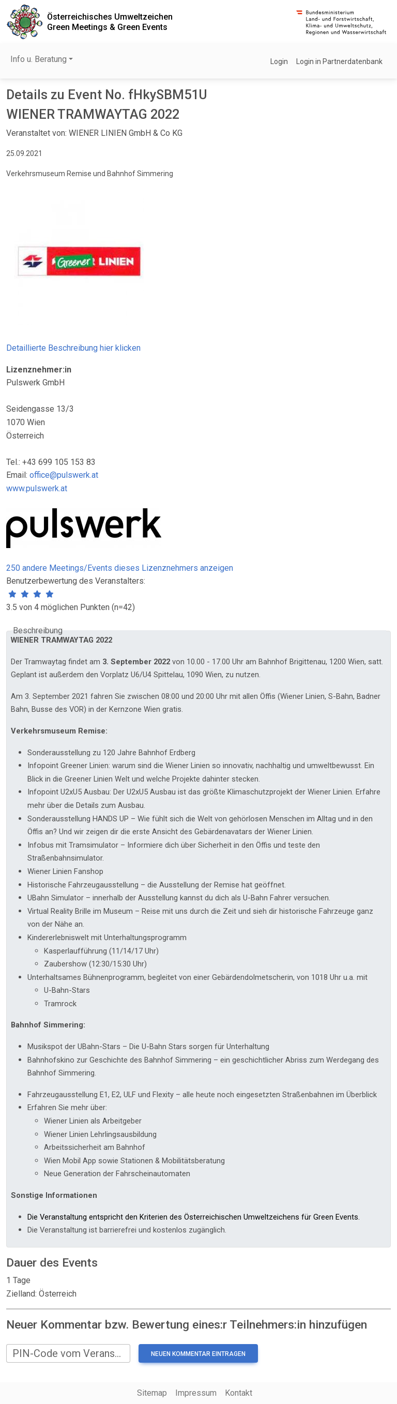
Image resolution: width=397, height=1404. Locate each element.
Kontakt (238, 1393)
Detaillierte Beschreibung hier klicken (73, 348)
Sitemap (152, 1393)
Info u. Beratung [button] (38, 59)
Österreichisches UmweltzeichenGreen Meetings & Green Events (110, 22)
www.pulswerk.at (36, 488)
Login (279, 61)
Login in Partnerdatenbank (339, 61)
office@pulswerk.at (63, 475)
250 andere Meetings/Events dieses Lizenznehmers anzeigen (119, 568)
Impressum (196, 1393)
